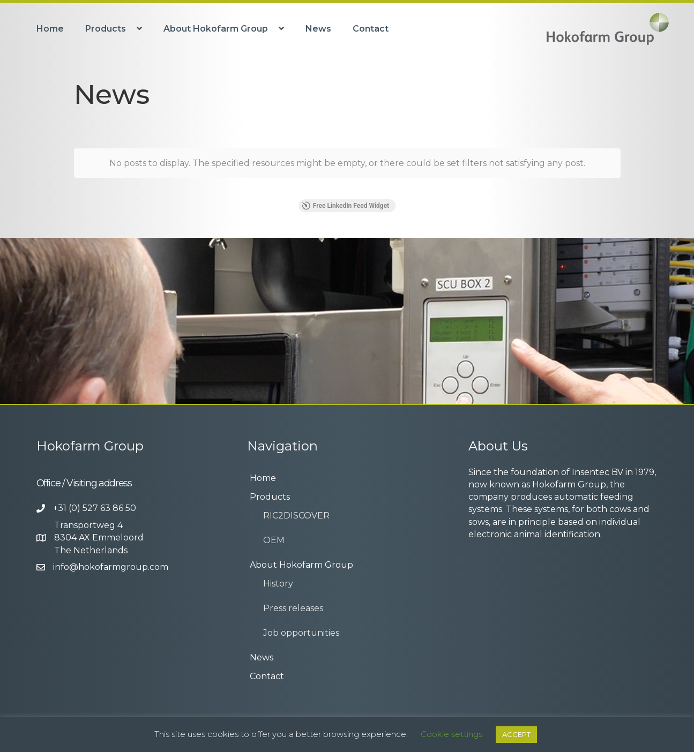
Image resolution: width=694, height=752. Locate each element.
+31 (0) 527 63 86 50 (94, 508)
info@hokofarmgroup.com (110, 567)
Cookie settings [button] (451, 734)
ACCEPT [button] (516, 734)
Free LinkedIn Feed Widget (345, 205)
